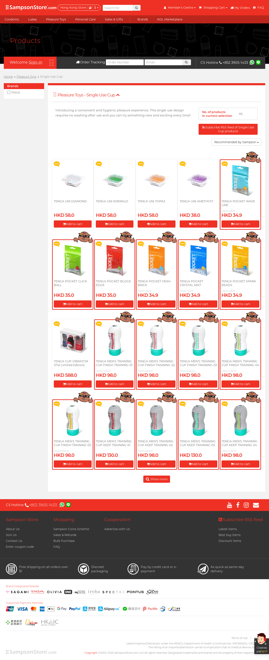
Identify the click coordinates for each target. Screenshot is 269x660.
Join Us (11, 535)
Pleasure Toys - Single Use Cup (89, 94)
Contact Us (14, 541)
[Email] (163, 62)
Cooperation (117, 519)
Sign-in (35, 62)
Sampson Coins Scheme (71, 529)
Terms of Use (239, 638)
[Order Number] (125, 62)
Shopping (63, 519)
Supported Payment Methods (24, 603)
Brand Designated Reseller (22, 586)
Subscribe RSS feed (241, 519)
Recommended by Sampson (236, 142)
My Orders (240, 8)
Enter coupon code (20, 547)
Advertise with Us (117, 529)
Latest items (228, 529)
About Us (13, 529)
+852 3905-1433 (233, 63)
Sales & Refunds (64, 535)
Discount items (230, 541)
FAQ (56, 547)
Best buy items (230, 535)
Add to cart (72, 224)
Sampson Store (22, 519)
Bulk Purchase (64, 541)
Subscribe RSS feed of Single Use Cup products (228, 129)
